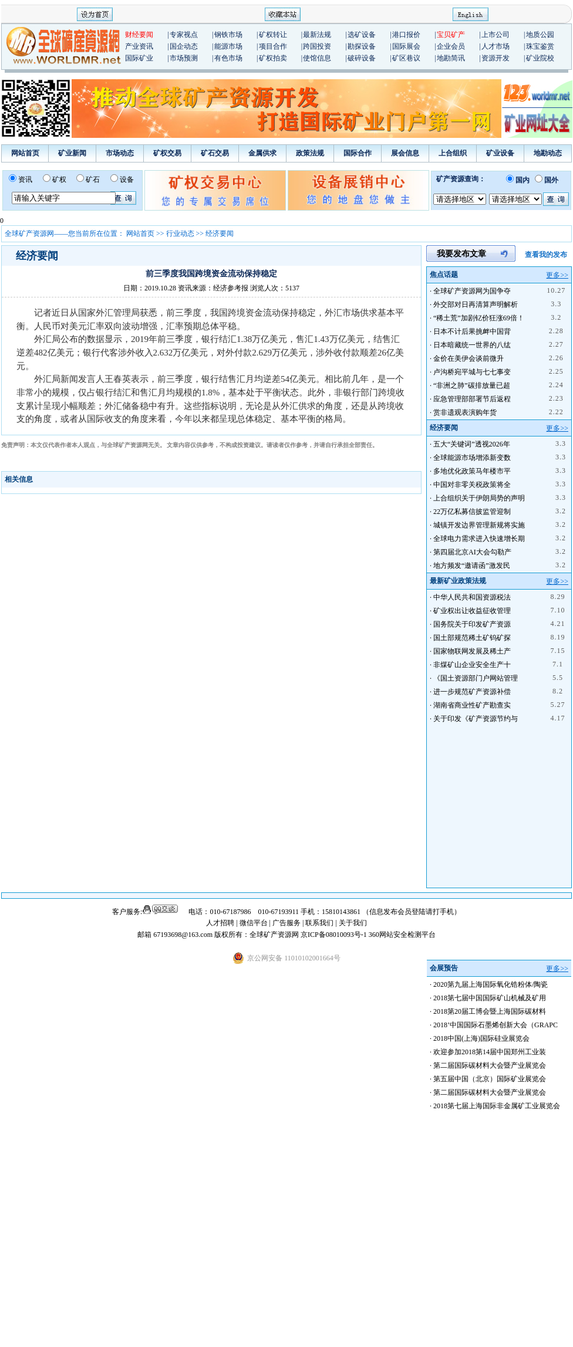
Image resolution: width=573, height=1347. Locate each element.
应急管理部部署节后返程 (472, 399)
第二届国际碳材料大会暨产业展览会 (489, 1065)
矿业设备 (500, 153)
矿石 (93, 179)
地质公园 (540, 35)
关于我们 (353, 923)
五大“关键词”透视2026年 (471, 444)
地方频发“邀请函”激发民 (471, 565)
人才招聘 (220, 923)
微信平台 (254, 923)
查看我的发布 (546, 255)
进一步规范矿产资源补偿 (472, 692)
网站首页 (25, 153)
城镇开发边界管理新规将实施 (479, 525)
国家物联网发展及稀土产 (472, 651)
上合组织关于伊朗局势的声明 (479, 498)
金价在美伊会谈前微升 (468, 358)
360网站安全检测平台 (402, 934)
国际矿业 (139, 58)
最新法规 (317, 35)
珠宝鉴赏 (540, 46)
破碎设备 (362, 58)
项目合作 (273, 46)
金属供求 (262, 153)
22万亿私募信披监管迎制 (472, 511)
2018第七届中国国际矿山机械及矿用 (489, 998)
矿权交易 (167, 153)
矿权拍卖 (273, 58)
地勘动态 (548, 153)
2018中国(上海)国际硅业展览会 (481, 1038)
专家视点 (184, 35)
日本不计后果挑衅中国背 (472, 331)
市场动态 (120, 153)
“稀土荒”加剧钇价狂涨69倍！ (478, 318)
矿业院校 (540, 58)
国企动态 (184, 46)
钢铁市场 (228, 35)
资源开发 (495, 58)
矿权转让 (273, 35)
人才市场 (495, 46)
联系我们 (319, 923)
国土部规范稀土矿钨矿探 (472, 638)
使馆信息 (317, 58)
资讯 (25, 179)
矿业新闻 (72, 153)
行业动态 (180, 233)
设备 (127, 179)
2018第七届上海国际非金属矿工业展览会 (496, 1106)
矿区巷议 (406, 58)
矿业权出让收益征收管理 (472, 611)
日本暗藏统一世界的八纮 (472, 345)
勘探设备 (362, 46)
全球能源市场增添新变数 (472, 457)
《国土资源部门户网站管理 (475, 678)
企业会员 (451, 46)
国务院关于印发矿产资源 (472, 624)
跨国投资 (317, 46)
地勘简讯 (451, 58)
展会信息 (405, 153)
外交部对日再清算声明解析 (475, 304)
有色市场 (228, 58)
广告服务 (287, 923)
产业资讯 (139, 46)
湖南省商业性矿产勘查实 (472, 705)
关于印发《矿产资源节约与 (475, 719)
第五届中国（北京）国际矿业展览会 (489, 1079)
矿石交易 (215, 153)
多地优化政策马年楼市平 (472, 471)
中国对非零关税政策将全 (472, 484)
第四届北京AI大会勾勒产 (472, 552)
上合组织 (453, 153)
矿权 (59, 179)
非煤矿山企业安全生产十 (472, 665)
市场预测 (184, 58)
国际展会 (406, 46)
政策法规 (310, 153)
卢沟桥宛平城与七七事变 (472, 372)
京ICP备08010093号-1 (335, 934)
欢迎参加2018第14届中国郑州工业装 (489, 1052)
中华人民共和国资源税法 (472, 597)
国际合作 (357, 153)
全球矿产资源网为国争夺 (472, 291)
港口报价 (406, 35)
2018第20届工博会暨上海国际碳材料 (489, 1011)
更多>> (557, 275)
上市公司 (495, 35)
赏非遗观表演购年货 (465, 412)
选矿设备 (362, 35)
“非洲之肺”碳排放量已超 (471, 385)
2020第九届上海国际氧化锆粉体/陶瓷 (490, 984)
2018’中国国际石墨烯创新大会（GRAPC (495, 1025)
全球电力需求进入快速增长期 (479, 538)
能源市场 (228, 46)
